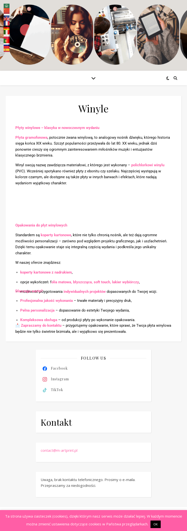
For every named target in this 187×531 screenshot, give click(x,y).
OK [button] (155, 524)
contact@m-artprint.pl (59, 450)
